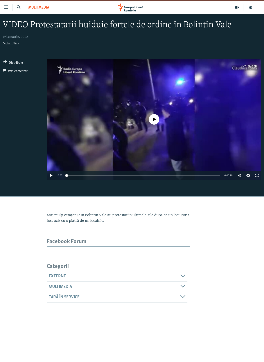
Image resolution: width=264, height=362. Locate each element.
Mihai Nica (11, 43)
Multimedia (38, 7)
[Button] (13, 63)
